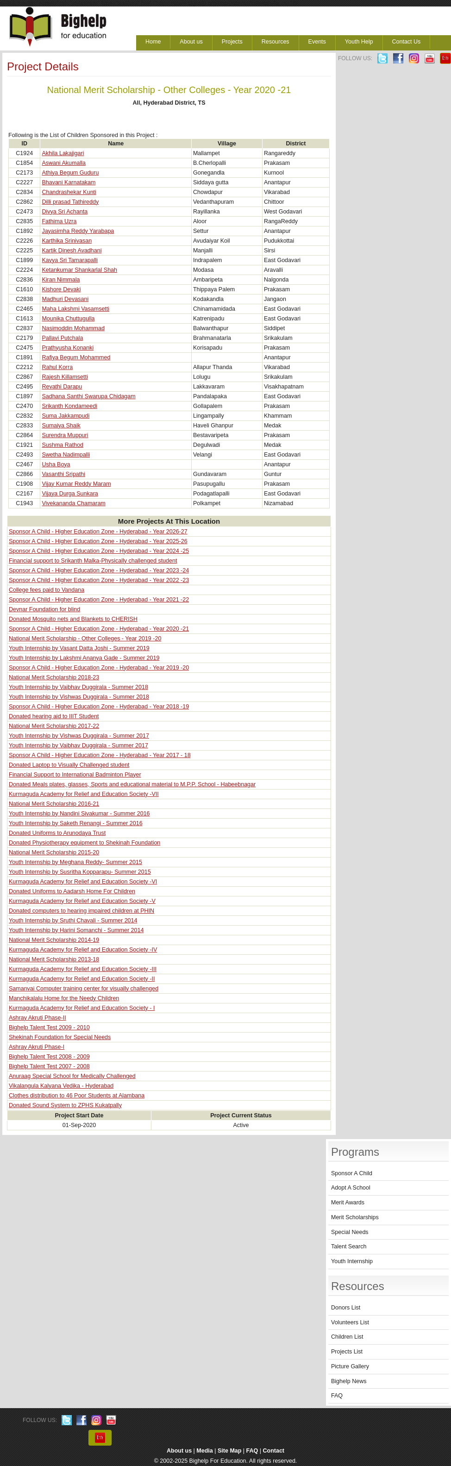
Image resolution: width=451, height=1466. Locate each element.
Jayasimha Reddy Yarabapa (78, 231)
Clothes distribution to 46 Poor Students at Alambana (76, 1095)
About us (191, 41)
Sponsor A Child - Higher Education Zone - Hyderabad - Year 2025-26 (98, 541)
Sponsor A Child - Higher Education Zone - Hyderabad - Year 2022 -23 (99, 580)
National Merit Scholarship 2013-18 (54, 959)
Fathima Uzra (59, 221)
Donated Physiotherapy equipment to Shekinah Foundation (84, 843)
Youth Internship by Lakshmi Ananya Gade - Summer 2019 (84, 658)
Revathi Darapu (62, 386)
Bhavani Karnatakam (68, 182)
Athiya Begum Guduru (70, 172)
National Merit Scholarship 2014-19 (54, 940)
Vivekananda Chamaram (73, 503)
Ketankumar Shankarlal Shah (79, 270)
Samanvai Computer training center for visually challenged (83, 988)
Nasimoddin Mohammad (73, 328)
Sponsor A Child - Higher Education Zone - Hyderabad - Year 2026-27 (98, 531)
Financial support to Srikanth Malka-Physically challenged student (93, 561)
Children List (347, 1337)
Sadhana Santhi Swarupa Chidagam (88, 396)
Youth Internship (352, 1261)
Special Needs (350, 1232)
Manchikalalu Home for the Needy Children (64, 998)
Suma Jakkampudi (65, 416)
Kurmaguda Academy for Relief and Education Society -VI (83, 881)
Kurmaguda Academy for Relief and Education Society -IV (83, 949)
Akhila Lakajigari (63, 153)
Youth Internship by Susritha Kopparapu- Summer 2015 (80, 872)
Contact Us (406, 41)
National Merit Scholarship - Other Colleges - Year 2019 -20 (85, 638)
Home (153, 41)
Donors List (345, 1307)
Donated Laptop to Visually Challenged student (69, 765)
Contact (274, 1450)
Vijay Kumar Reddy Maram (76, 484)
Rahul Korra (57, 367)
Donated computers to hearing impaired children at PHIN (81, 911)
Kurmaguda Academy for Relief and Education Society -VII (84, 794)
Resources (275, 41)
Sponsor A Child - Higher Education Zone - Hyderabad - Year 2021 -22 (99, 599)
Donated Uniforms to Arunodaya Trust (57, 833)
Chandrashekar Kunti (69, 192)
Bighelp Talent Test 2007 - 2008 (49, 1066)
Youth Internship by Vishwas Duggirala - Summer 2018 (79, 697)
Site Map (229, 1450)
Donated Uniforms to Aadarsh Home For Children (72, 891)
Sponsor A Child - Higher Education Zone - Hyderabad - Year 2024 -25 (99, 551)
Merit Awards (347, 1202)
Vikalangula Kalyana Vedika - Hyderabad (61, 1086)
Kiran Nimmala (61, 279)
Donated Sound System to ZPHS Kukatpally (65, 1105)
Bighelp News (348, 1381)
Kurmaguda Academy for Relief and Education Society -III (83, 969)
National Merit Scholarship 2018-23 (54, 677)
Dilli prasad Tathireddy (70, 202)
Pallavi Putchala (62, 338)
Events (317, 41)
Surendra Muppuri (65, 435)
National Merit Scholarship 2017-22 (54, 726)
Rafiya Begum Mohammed (76, 357)
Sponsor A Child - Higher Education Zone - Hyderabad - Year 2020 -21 (99, 629)
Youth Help (359, 41)
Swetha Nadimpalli (66, 454)
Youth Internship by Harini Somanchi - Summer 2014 (76, 930)
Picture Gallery (350, 1366)
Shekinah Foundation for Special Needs (60, 1037)
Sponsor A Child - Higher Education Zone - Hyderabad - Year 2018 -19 (99, 706)
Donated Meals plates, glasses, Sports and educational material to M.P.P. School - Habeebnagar (132, 784)
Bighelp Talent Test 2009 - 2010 (49, 1027)
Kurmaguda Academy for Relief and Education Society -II (82, 979)
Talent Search (348, 1246)
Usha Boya (56, 464)
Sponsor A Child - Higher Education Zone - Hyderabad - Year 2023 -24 (99, 570)
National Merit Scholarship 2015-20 (54, 852)
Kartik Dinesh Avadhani (71, 250)
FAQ (337, 1395)
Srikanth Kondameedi (69, 406)
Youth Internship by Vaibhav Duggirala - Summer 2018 (78, 687)
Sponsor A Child (351, 1173)
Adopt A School (350, 1187)
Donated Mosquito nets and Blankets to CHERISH (73, 619)
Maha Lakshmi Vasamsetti (75, 309)
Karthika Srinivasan (67, 241)
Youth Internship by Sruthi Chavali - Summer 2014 (73, 920)
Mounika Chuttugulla (68, 318)
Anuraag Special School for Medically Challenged (72, 1076)
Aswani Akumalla (64, 163)
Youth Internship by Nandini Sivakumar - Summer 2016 (79, 813)
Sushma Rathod (62, 445)
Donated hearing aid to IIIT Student (54, 716)
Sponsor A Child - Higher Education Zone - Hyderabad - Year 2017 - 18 (100, 755)
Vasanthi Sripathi (63, 474)
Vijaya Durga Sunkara (70, 493)
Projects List (347, 1351)
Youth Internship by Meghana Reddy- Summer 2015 (75, 862)
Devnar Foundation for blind (44, 609)
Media (204, 1450)
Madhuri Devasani (65, 299)
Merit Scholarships (355, 1217)
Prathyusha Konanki (68, 348)
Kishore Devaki (61, 289)
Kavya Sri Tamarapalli (70, 260)
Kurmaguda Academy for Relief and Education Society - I (82, 1008)
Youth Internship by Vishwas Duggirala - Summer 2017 (79, 736)
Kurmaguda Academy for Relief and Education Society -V (82, 901)
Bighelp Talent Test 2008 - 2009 (49, 1056)
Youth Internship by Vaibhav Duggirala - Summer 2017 (78, 745)
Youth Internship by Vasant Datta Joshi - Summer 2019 (79, 648)
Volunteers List (350, 1322)
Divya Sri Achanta (65, 211)
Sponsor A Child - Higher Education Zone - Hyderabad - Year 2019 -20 (99, 667)
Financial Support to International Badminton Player (75, 774)
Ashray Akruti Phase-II (37, 1018)
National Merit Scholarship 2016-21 (54, 804)
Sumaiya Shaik (61, 425)
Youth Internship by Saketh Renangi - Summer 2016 (76, 823)
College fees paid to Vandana (46, 590)
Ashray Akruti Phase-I (36, 1047)
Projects (232, 41)
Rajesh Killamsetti (65, 377)
